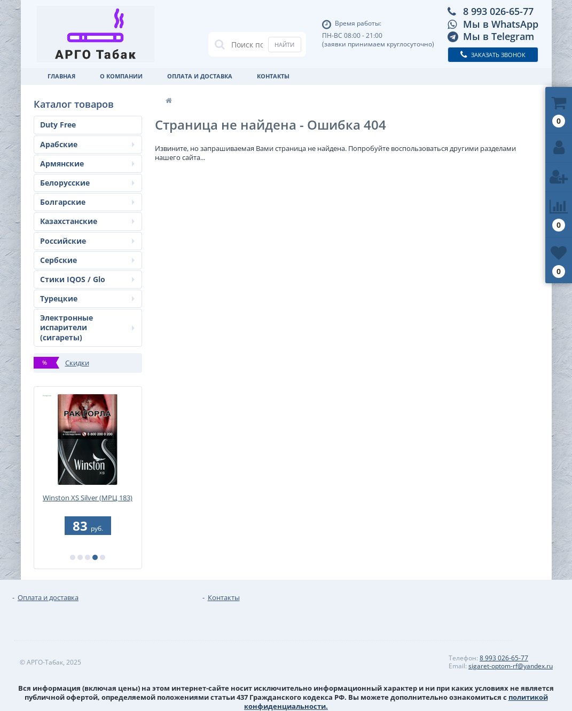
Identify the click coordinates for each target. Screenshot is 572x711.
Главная (61, 76)
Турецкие (87, 298)
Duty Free (58, 124)
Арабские (87, 144)
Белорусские (87, 183)
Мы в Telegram (498, 36)
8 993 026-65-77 (498, 11)
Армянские (87, 163)
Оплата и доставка (199, 76)
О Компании (121, 76)
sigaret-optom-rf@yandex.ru (510, 665)
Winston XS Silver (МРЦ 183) (87, 497)
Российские (87, 241)
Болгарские (87, 202)
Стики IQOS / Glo (87, 279)
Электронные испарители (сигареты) (87, 327)
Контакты (273, 76)
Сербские (87, 260)
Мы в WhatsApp (500, 24)
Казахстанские (87, 221)
